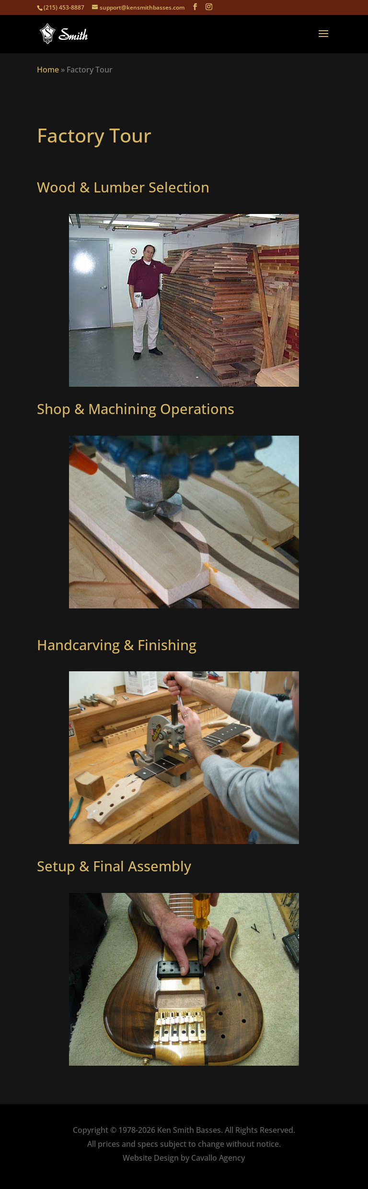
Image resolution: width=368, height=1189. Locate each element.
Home (48, 69)
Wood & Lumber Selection (123, 187)
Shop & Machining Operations (135, 408)
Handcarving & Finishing (116, 644)
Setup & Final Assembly (114, 865)
